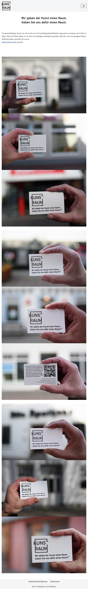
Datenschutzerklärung (38, 582)
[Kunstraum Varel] (6, 6)
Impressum (55, 582)
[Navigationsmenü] (83, 6)
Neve (34, 587)
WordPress (52, 587)
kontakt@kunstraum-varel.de (12, 42)
